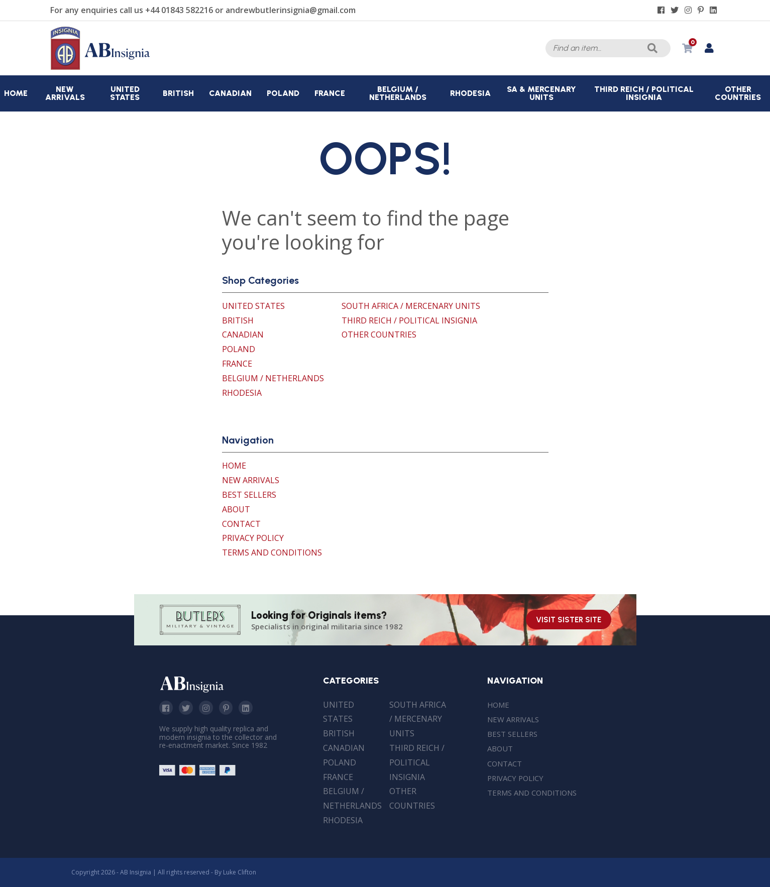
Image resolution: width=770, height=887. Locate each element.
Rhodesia (242, 392)
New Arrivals (250, 480)
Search (651, 48)
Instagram (208, 708)
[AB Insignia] (100, 67)
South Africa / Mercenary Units (411, 305)
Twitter (188, 708)
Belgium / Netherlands (273, 378)
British (238, 320)
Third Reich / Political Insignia (409, 320)
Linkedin (251, 708)
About (236, 509)
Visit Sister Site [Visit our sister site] (568, 619)
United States (253, 305)
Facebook (166, 708)
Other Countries (379, 334)
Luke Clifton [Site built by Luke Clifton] (239, 872)
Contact (241, 523)
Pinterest (230, 708)
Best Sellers (249, 494)
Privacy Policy (253, 537)
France (237, 363)
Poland (238, 349)
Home (234, 465)
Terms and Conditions (272, 552)
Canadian (243, 334)
